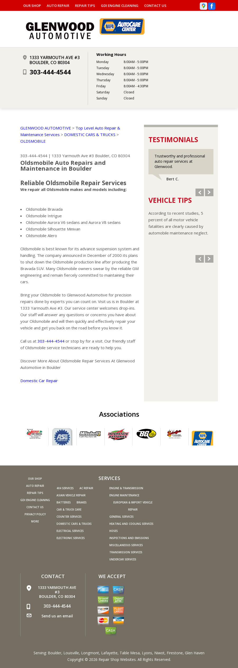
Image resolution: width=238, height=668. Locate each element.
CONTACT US (155, 5)
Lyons (147, 652)
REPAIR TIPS (85, 5)
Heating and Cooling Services (131, 524)
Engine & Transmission (126, 488)
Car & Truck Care (69, 509)
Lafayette (109, 652)
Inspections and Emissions (129, 538)
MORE (35, 521)
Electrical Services (70, 531)
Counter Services (69, 516)
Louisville (71, 652)
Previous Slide (199, 192)
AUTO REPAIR (58, 5)
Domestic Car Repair (39, 380)
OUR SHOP (32, 5)
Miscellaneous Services (126, 545)
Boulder (54, 652)
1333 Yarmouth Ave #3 (73, 155)
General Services (121, 516)
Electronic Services (71, 538)
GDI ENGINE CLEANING (119, 5)
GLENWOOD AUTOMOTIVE (45, 128)
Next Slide (209, 192)
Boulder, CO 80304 (112, 155)
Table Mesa (130, 652)
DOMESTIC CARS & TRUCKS (89, 134)
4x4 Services (65, 488)
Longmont (90, 652)
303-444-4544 (50, 72)
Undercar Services (122, 559)
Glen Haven (194, 652)
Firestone (175, 652)
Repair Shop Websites (117, 659)
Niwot (159, 652)
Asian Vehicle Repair (71, 495)
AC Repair (86, 488)
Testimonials (173, 139)
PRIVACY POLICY (35, 514)
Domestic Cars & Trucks (74, 524)
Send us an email (57, 615)
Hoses (113, 531)
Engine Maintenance (124, 495)
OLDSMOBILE (33, 141)
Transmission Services (125, 552)
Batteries (64, 502)
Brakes (82, 502)
